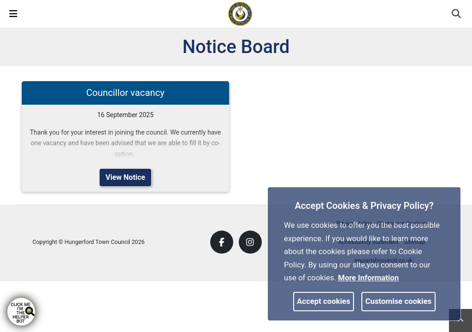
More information (368, 277)
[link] (240, 13)
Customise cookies (399, 301)
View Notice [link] (125, 177)
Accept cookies (323, 301)
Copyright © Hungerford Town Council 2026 (88, 241)
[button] (457, 14)
